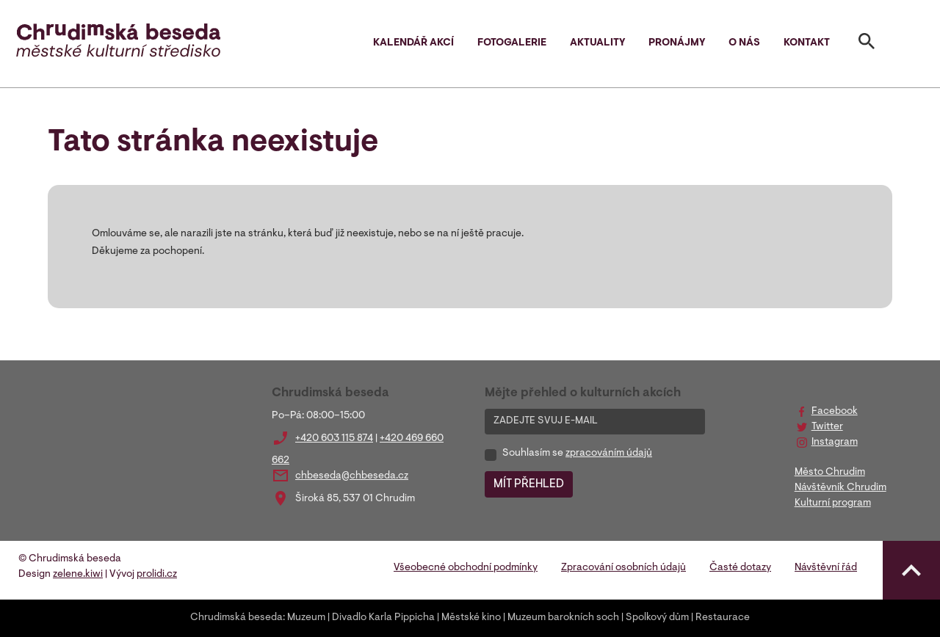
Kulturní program (833, 503)
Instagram (834, 442)
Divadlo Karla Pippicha (383, 618)
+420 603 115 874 (334, 439)
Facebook (834, 412)
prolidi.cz (157, 574)
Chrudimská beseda (236, 618)
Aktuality (597, 43)
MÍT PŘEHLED (529, 484)
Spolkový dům (657, 618)
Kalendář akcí (413, 43)
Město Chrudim (830, 472)
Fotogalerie (511, 43)
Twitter (827, 427)
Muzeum (306, 618)
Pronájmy (676, 43)
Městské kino (471, 618)
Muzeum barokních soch (563, 618)
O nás (744, 43)
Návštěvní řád (826, 568)
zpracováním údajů (608, 453)
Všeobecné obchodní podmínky (466, 568)
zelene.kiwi (78, 574)
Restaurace (722, 618)
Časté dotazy (740, 568)
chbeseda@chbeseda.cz (351, 476)
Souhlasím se (577, 453)
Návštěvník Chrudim (840, 488)
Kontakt (807, 43)
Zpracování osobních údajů (623, 568)
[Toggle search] (866, 44)
